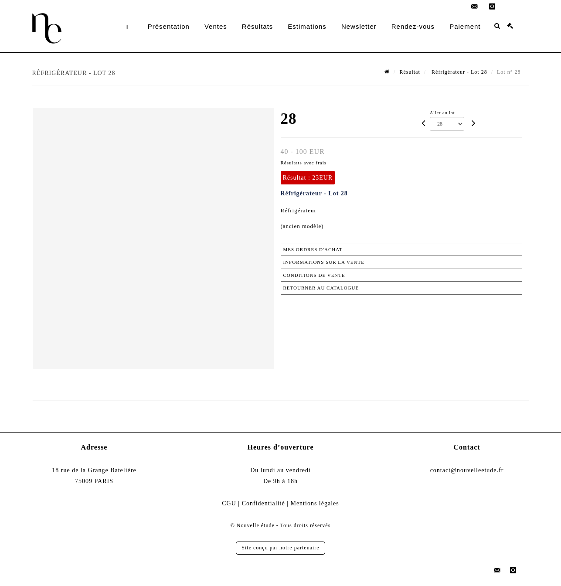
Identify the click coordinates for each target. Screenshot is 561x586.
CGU (229, 503)
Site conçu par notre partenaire (280, 548)
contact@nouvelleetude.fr (467, 470)
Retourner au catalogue (321, 287)
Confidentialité (263, 503)
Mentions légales (314, 503)
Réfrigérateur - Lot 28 (458, 72)
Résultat (409, 72)
